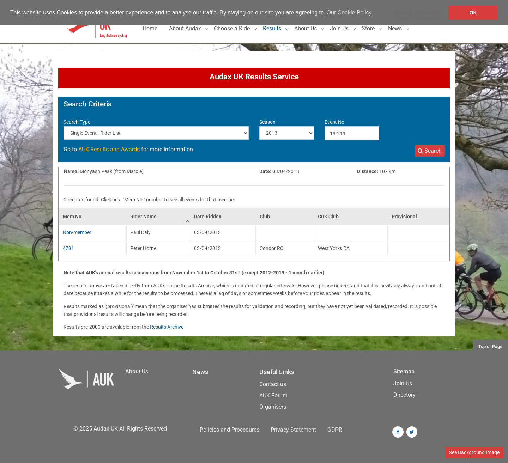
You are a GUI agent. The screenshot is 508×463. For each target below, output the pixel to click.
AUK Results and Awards (109, 149)
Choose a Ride (232, 28)
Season (267, 122)
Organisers (272, 406)
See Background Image (474, 452)
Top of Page (490, 346)
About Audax (185, 28)
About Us (306, 28)
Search (430, 150)
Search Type (77, 122)
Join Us (340, 28)
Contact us (272, 384)
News (395, 28)
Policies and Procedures (229, 429)
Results (273, 28)
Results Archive (166, 327)
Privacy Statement (293, 429)
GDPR (334, 429)
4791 (68, 248)
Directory (404, 394)
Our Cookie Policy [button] (349, 13)
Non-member (77, 232)
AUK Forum (273, 395)
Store (369, 28)
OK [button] (473, 13)
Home (150, 28)
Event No (334, 122)
